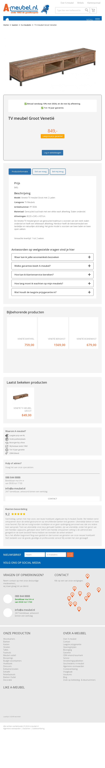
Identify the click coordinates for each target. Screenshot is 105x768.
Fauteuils (7, 662)
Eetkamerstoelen (10, 679)
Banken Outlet (9, 687)
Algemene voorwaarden (73, 676)
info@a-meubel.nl (15, 498)
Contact (52, 509)
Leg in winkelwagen (52, 158)
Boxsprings (8, 668)
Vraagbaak (67, 682)
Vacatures (67, 684)
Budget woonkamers (12, 671)
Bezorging (67, 660)
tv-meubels (25, 30)
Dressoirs (7, 676)
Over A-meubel (67, 3)
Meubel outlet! (9, 665)
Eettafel (6, 682)
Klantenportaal (93, 3)
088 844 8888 (12, 487)
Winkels (80, 3)
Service (66, 668)
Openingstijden (69, 657)
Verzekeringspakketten (73, 671)
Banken (6, 651)
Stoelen (6, 657)
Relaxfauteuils (9, 684)
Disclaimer (26, 739)
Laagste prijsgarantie (72, 654)
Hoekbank (7, 673)
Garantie (67, 662)
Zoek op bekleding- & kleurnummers (79, 690)
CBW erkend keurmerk (73, 665)
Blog (65, 687)
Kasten (6, 654)
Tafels (5, 660)
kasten (13, 30)
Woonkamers (9, 649)
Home (6, 30)
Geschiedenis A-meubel (73, 673)
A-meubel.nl (34, 736)
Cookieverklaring (70, 679)
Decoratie (7, 690)
